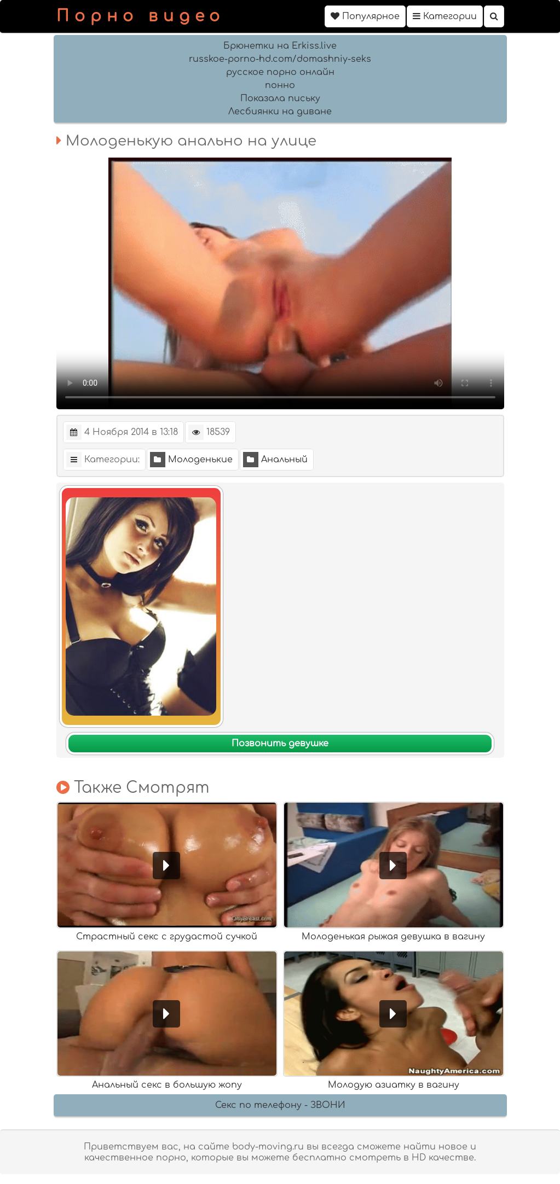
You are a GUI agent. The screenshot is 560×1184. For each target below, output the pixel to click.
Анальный (275, 459)
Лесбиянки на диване (280, 112)
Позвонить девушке (280, 743)
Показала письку (280, 98)
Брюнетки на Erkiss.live (280, 46)
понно (280, 85)
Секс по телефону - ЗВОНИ (280, 1105)
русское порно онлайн (280, 72)
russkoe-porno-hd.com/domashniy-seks (280, 59)
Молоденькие (191, 459)
